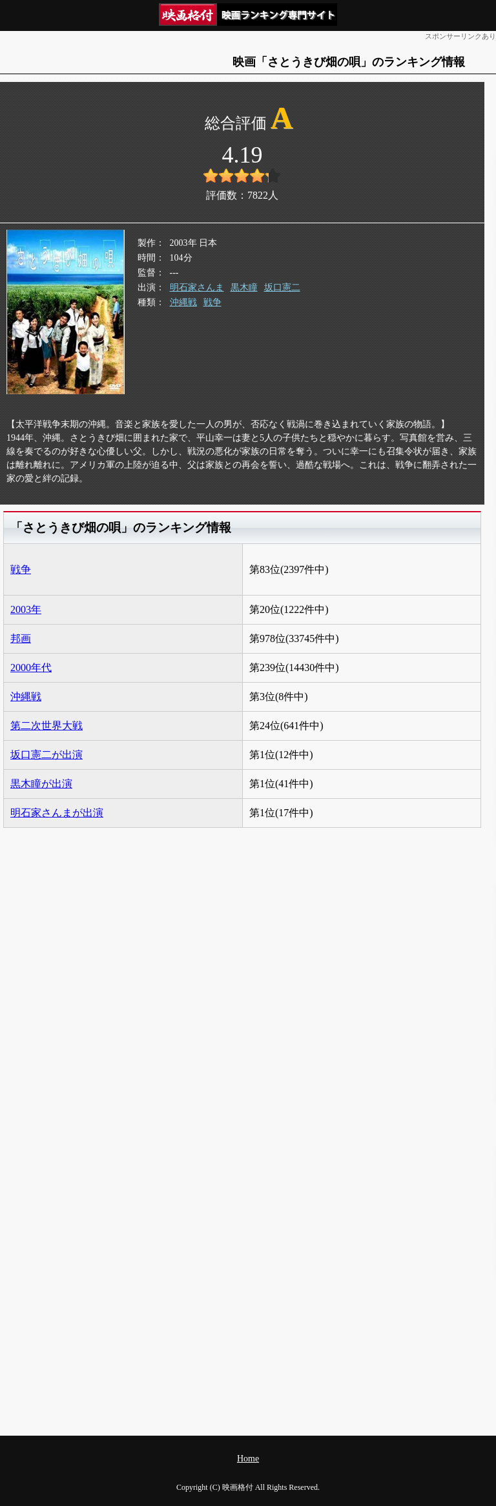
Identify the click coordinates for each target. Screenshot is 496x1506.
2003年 (25, 609)
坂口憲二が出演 (46, 754)
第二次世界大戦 (46, 725)
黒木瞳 (244, 287)
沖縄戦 (183, 302)
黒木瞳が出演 (41, 783)
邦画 (20, 638)
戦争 (212, 302)
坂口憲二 (282, 287)
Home (248, 1458)
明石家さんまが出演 (56, 812)
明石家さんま (197, 287)
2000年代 (31, 667)
